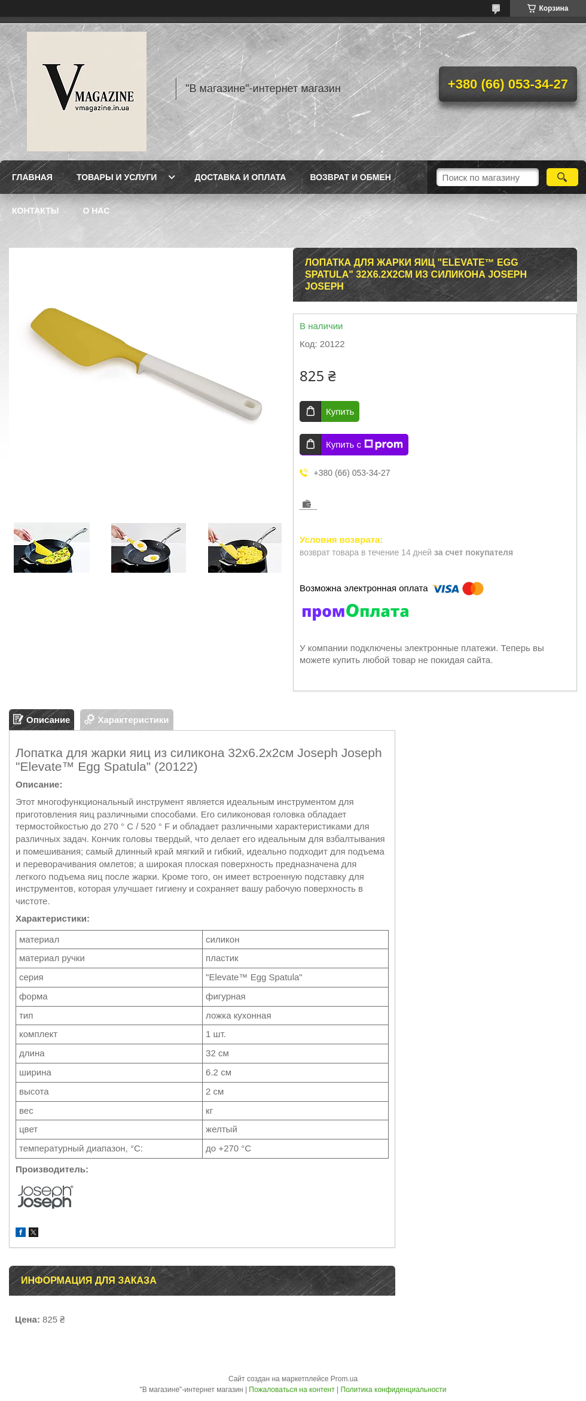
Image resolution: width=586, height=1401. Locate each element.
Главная (32, 177)
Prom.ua (344, 1379)
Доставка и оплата (240, 177)
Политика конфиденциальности (394, 1389)
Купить (340, 411)
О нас (96, 210)
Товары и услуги (117, 177)
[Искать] (562, 177)
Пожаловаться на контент (291, 1389)
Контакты (35, 210)
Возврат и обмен (350, 177)
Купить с (364, 444)
